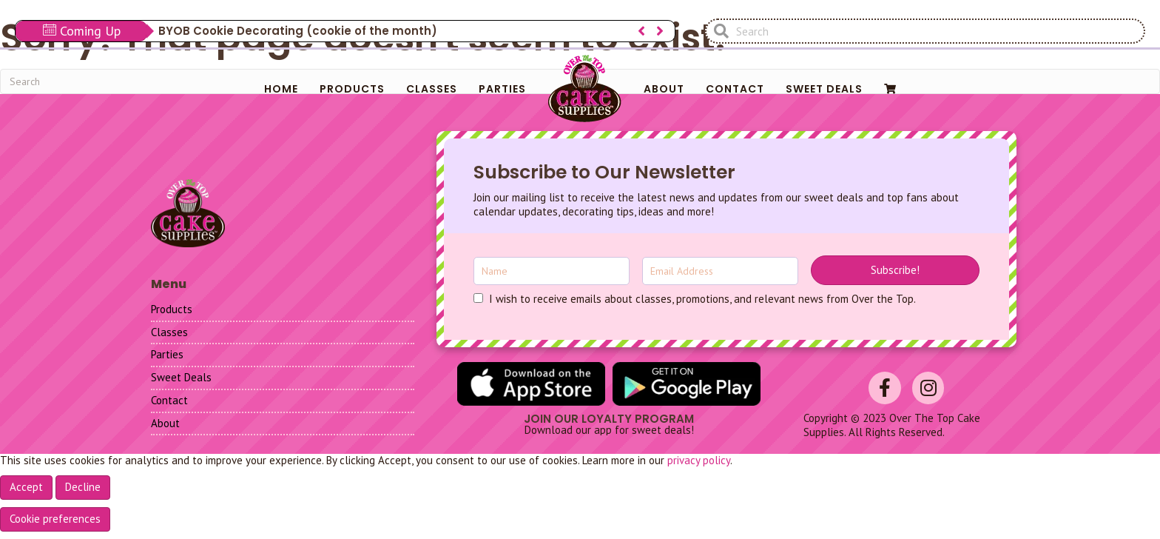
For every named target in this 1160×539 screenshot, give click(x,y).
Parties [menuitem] (502, 88)
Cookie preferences (55, 519)
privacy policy (698, 460)
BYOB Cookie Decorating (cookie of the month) (297, 30)
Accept (26, 487)
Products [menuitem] (352, 88)
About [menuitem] (664, 88)
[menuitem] (890, 88)
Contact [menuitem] (735, 88)
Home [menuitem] (281, 88)
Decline (83, 487)
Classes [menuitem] (431, 88)
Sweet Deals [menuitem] (824, 88)
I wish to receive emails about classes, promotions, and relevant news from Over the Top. (702, 299)
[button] (895, 270)
